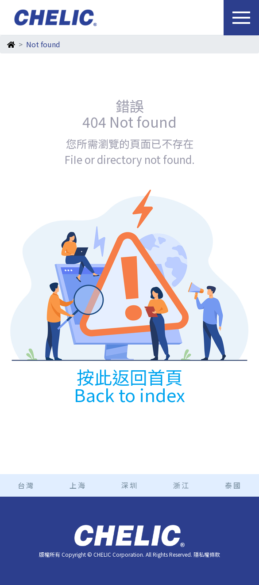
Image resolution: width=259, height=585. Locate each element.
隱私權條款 (206, 554)
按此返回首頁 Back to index (129, 385)
